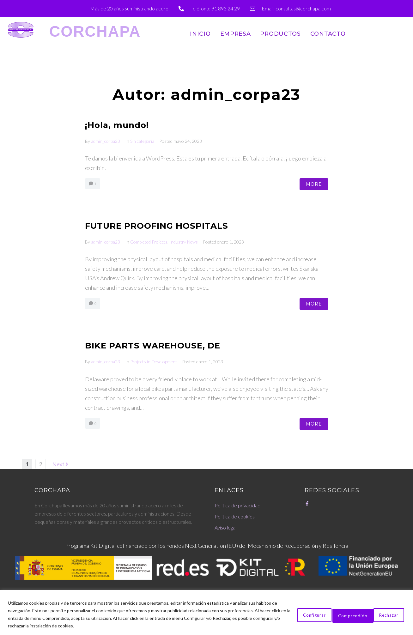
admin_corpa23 (105, 141)
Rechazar (334, 614)
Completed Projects (148, 242)
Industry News (183, 242)
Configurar (291, 614)
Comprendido (381, 614)
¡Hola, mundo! (121, 124)
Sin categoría (142, 141)
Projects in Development (153, 361)
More (314, 184)
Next (60, 464)
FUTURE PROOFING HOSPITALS (165, 225)
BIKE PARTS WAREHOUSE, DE (161, 345)
